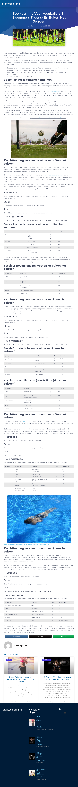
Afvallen (38, 729)
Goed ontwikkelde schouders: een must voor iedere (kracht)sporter (40, 756)
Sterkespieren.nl (11, 3)
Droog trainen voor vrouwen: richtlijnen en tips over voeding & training (21, 679)
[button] (56, 3)
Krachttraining (39, 746)
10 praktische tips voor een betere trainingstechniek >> (48, 118)
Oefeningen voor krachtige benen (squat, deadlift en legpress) (39, 739)
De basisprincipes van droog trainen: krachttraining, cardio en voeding (40, 772)
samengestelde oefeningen (54, 175)
